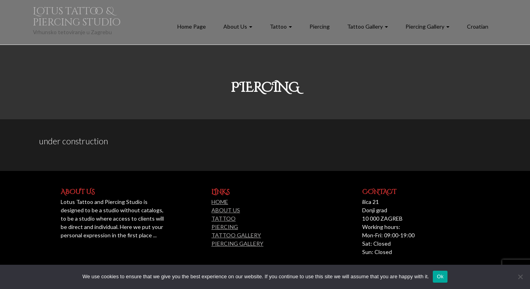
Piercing (319, 26)
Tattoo (281, 26)
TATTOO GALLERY (236, 235)
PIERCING (224, 226)
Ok (440, 276)
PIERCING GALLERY (237, 243)
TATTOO (223, 218)
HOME (219, 201)
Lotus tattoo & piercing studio (77, 17)
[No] (520, 277)
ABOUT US (225, 210)
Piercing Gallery (427, 26)
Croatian (477, 26)
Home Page (191, 26)
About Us (237, 26)
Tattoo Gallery (367, 26)
